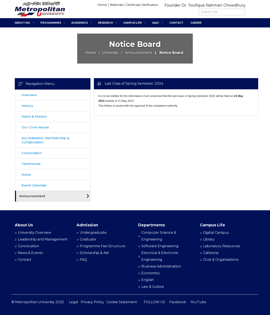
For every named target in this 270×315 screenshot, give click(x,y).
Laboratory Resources (221, 246)
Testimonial (31, 164)
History (27, 106)
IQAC (155, 22)
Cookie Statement (122, 302)
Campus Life (132, 22)
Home (102, 5)
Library (209, 239)
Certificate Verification (142, 5)
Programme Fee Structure (102, 246)
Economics (150, 273)
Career (195, 22)
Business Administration (161, 266)
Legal (73, 302)
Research (105, 22)
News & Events (30, 253)
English (147, 280)
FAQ (83, 260)
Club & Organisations (220, 260)
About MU (22, 22)
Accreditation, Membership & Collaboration (45, 140)
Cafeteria (210, 253)
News (26, 174)
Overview (29, 95)
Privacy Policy (92, 302)
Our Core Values (35, 127)
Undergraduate (93, 233)
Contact (176, 22)
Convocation (32, 153)
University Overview (34, 233)
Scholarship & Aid (94, 253)
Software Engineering (159, 246)
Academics (79, 22)
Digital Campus (216, 233)
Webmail (116, 5)
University (110, 53)
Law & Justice (152, 287)
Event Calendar (34, 185)
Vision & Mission (34, 116)
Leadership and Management (43, 239)
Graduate (88, 239)
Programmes (50, 22)
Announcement (32, 196)
